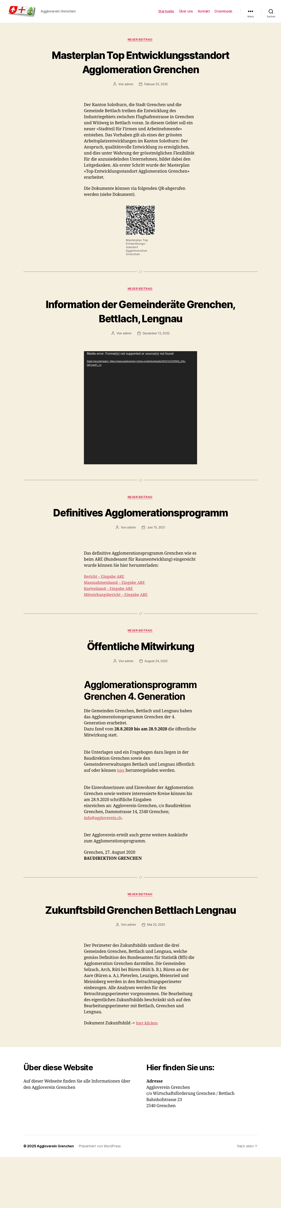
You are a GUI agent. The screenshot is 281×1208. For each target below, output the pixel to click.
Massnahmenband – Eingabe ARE (116, 618)
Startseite (166, 14)
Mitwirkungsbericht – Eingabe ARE (118, 630)
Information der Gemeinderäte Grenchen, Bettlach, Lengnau (140, 331)
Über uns (186, 14)
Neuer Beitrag (140, 46)
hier (121, 806)
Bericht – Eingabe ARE (105, 612)
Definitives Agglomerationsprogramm (140, 540)
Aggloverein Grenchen (56, 1197)
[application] (140, 428)
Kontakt (204, 14)
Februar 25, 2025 (156, 105)
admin (128, 105)
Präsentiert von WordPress (101, 1197)
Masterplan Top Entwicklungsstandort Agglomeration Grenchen (140, 75)
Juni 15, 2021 (156, 563)
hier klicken (147, 1074)
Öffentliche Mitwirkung (140, 681)
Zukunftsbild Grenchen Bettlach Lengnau (140, 953)
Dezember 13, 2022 (156, 354)
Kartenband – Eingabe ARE (110, 624)
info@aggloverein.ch (104, 854)
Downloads (223, 14)
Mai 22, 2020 (156, 976)
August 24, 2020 (156, 697)
